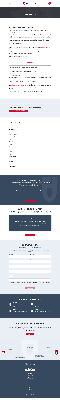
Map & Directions (30, 378)
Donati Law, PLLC (16, 47)
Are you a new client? (12, 264)
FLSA (42, 34)
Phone (10, 259)
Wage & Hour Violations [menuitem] (13, 166)
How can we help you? (13, 268)
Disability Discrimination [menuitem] (13, 134)
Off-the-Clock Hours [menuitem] (12, 149)
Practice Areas (30, 387)
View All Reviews (30, 235)
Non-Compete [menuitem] (11, 144)
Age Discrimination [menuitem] (12, 129)
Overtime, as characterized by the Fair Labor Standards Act (19, 84)
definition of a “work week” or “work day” (17, 85)
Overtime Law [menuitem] (11, 146)
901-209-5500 (30, 370)
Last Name (32, 254)
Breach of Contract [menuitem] (12, 131)
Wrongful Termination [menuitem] (13, 168)
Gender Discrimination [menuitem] (13, 141)
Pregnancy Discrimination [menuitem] (13, 154)
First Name (11, 254)
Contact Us (30, 334)
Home (30, 384)
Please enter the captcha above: (14, 277)
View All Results (30, 201)
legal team (26, 47)
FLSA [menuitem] (10, 139)
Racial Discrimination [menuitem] (12, 156)
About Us (30, 385)
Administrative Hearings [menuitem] (13, 126)
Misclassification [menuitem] (12, 151)
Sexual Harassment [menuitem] (12, 164)
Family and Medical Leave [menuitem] (13, 136)
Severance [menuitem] (11, 161)
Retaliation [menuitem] (11, 159)
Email (31, 259)
